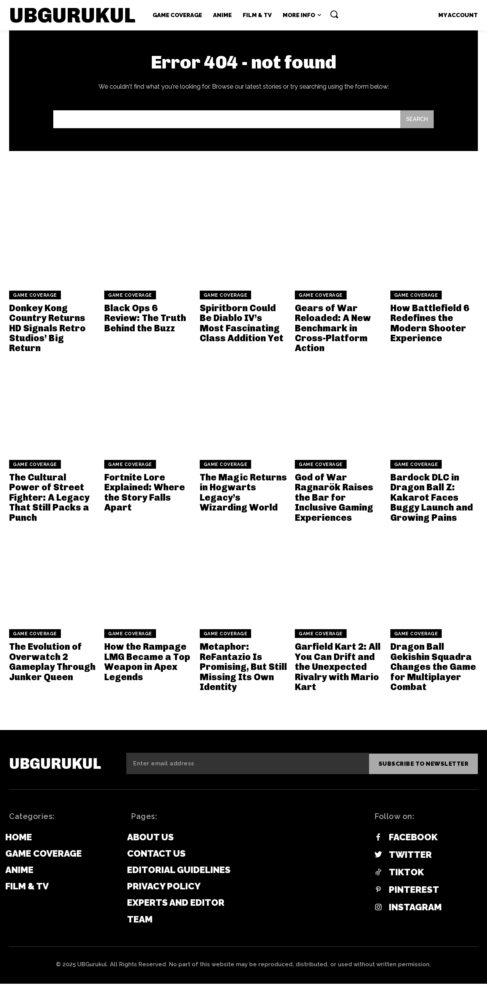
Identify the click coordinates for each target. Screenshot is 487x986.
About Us (150, 839)
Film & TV (27, 888)
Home (18, 839)
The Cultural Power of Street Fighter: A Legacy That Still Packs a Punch (49, 500)
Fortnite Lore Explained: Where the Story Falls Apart (144, 494)
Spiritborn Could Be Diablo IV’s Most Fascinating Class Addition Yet (241, 325)
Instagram (415, 909)
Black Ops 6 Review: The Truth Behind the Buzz (145, 320)
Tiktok (406, 874)
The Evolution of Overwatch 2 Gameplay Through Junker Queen (52, 664)
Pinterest (414, 892)
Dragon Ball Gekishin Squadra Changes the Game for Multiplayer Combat (433, 669)
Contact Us (156, 855)
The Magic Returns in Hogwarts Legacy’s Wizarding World (243, 494)
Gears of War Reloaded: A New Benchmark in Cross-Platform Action (333, 330)
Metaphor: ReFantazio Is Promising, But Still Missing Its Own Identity (243, 669)
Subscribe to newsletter (424, 766)
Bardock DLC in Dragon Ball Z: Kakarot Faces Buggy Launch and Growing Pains (431, 500)
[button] (334, 14)
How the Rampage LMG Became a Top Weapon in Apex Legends (147, 664)
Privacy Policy (164, 888)
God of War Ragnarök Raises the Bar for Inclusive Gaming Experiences (334, 500)
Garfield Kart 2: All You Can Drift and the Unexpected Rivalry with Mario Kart (337, 669)
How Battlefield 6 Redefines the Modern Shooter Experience (429, 325)
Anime (19, 872)
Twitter (410, 857)
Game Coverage (35, 298)
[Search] (416, 122)
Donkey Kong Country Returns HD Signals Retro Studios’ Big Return (47, 330)
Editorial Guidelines (179, 872)
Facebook (413, 839)
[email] (247, 766)
